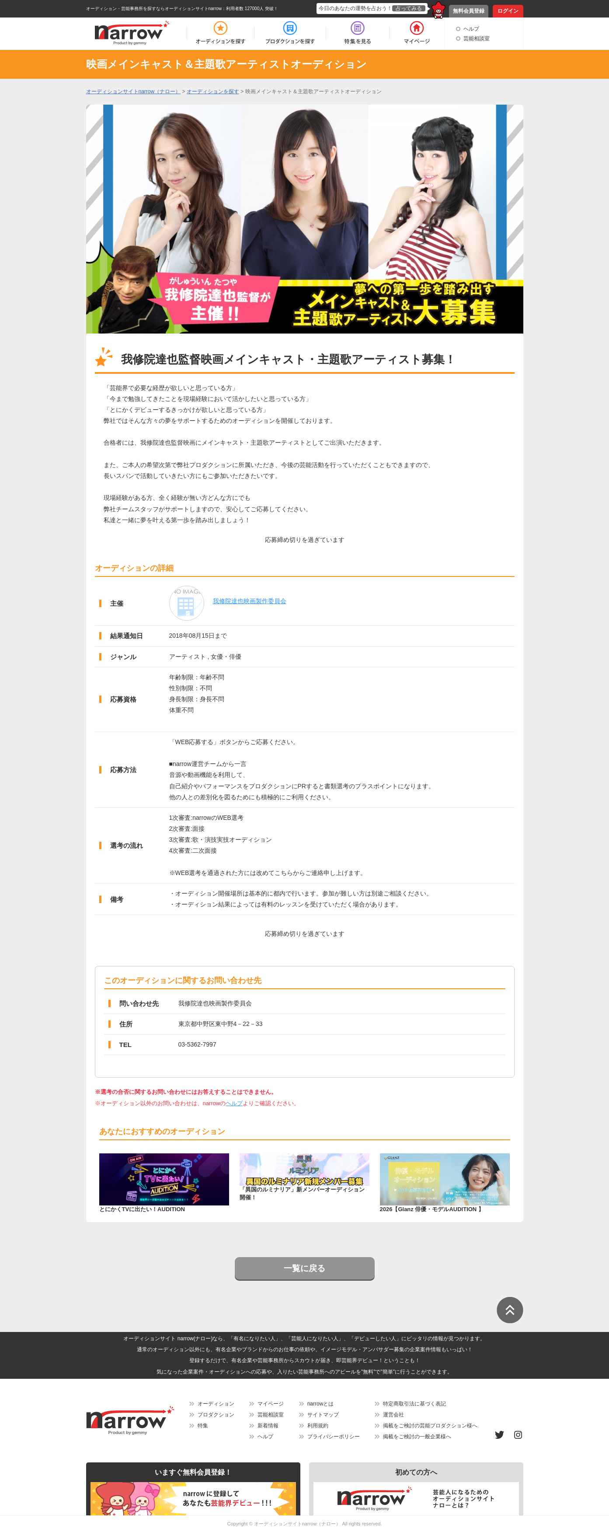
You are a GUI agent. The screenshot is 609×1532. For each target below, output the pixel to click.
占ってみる (409, 8)
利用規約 (317, 1426)
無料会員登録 (468, 11)
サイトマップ (323, 1415)
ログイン (508, 11)
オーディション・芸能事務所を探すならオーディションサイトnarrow (154, 8)
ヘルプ (471, 29)
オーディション (216, 1404)
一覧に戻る (304, 1268)
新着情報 (268, 1426)
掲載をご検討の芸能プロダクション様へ (430, 1426)
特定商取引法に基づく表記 (414, 1404)
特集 (203, 1426)
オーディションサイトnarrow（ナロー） (297, 1523)
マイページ (271, 1404)
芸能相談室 (476, 38)
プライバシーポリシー (333, 1437)
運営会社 (393, 1415)
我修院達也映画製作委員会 (249, 600)
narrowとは (320, 1404)
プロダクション (216, 1415)
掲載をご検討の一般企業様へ (417, 1437)
